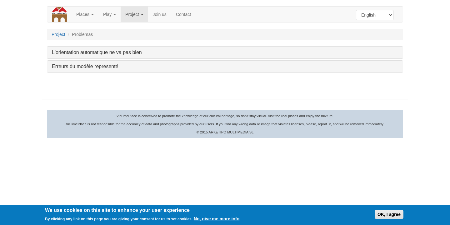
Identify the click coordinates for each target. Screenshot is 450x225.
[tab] (225, 52)
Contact (183, 14)
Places (85, 14)
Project (134, 14)
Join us (160, 14)
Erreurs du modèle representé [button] (85, 66)
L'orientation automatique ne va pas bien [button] (97, 52)
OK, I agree (389, 214)
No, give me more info (216, 219)
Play (109, 14)
